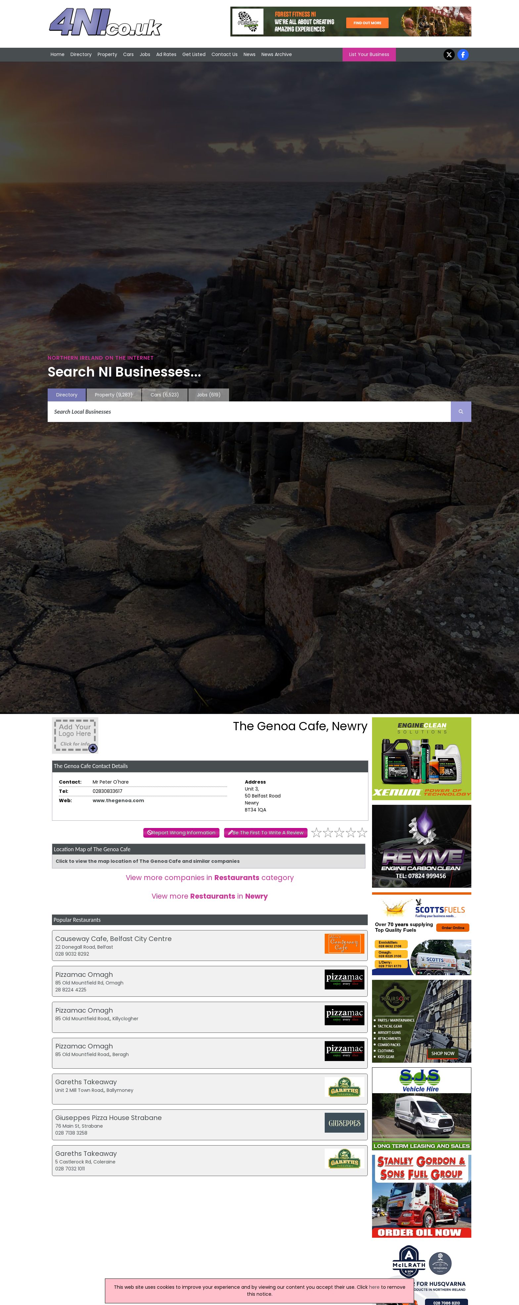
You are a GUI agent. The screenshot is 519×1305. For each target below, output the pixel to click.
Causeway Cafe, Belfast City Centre (113, 938)
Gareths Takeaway (86, 1082)
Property (107, 54)
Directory (81, 54)
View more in (210, 896)
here (374, 1287)
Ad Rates (166, 54)
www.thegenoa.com (118, 800)
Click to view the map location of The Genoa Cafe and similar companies (148, 861)
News (250, 54)
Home (58, 54)
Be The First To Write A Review (268, 832)
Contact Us (225, 54)
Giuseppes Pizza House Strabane (108, 1117)
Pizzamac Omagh (84, 974)
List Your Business (369, 54)
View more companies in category (210, 877)
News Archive (276, 54)
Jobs (145, 54)
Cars (128, 54)
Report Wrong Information (183, 832)
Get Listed (194, 54)
